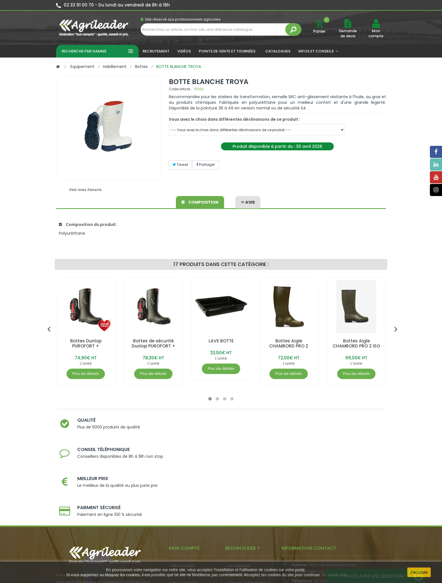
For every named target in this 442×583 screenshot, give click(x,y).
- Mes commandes (186, 494)
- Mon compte (182, 486)
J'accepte (419, 572)
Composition (200, 201)
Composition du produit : (88, 224)
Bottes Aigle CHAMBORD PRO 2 (289, 343)
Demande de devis (348, 33)
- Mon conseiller (183, 503)
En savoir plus (334, 575)
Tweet (180, 164)
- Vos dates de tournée (190, 511)
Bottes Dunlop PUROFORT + (86, 343)
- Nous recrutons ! (185, 534)
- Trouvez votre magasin (247, 503)
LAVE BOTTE (221, 341)
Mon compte (375, 33)
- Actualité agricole (186, 526)
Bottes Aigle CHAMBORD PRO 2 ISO (356, 343)
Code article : (180, 89)
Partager (205, 164)
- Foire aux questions (244, 520)
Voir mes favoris (85, 189)
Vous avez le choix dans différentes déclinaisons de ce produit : (234, 119)
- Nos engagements (243, 511)
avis (248, 201)
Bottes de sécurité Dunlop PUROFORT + (153, 343)
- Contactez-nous (241, 528)
